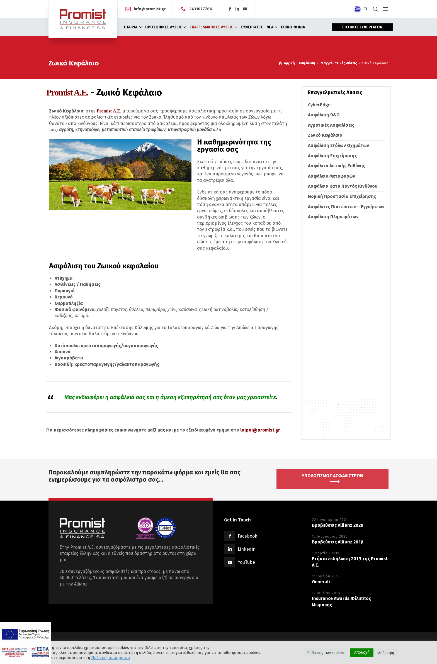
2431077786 (200, 8)
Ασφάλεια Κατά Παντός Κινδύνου (342, 186)
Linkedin (247, 549)
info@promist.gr (150, 8)
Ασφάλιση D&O (324, 114)
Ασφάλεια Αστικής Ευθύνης (336, 165)
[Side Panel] (384, 9)
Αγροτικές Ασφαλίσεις (331, 125)
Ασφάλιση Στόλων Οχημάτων (338, 145)
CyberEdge (319, 104)
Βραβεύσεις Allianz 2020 (337, 525)
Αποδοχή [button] (362, 652)
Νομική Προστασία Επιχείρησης (342, 196)
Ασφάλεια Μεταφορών (331, 176)
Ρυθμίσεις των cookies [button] (325, 653)
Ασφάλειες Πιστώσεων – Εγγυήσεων (346, 206)
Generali (321, 581)
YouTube (246, 562)
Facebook (247, 536)
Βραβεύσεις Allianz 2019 (337, 542)
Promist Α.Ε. (109, 111)
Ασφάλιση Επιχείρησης (332, 155)
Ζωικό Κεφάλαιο (325, 135)
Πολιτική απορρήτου (110, 657)
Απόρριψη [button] (386, 653)
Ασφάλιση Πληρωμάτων (333, 216)
